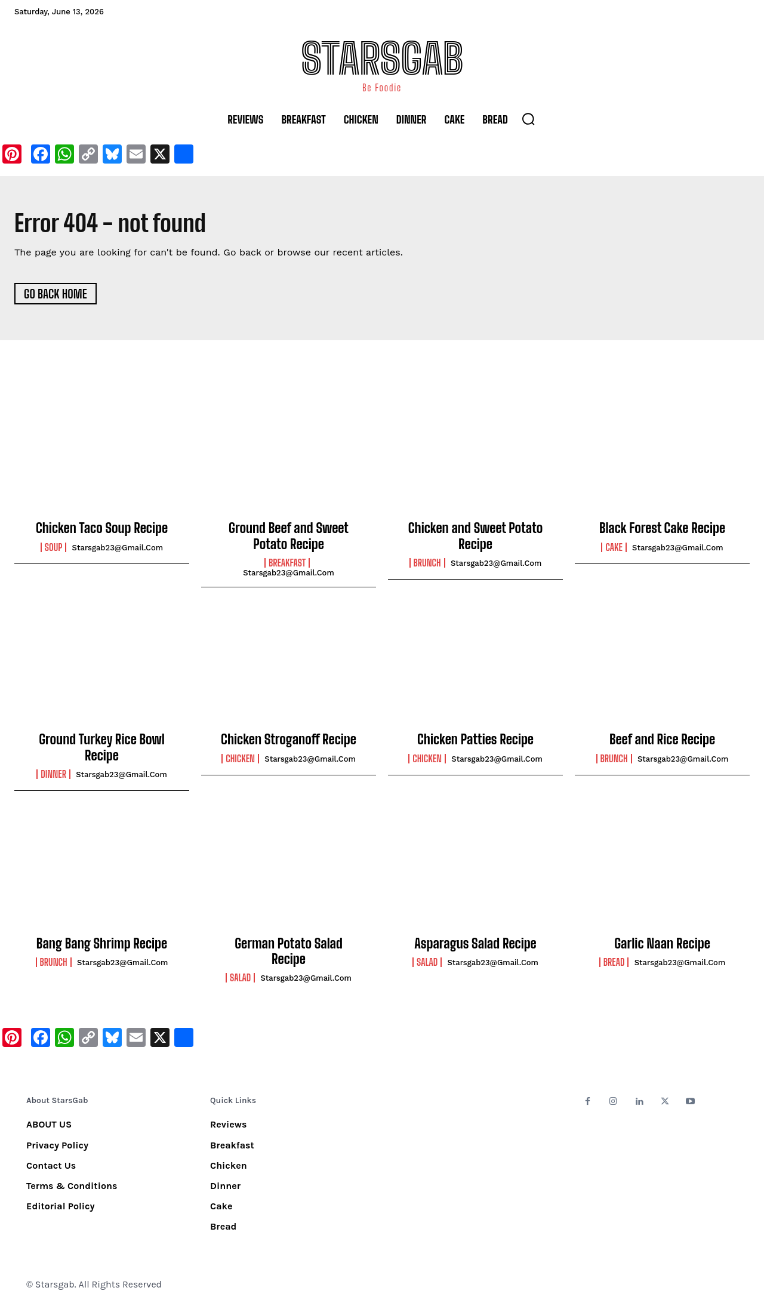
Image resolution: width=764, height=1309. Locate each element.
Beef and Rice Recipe (662, 742)
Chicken (240, 760)
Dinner (53, 776)
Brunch (427, 564)
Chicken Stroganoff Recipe (288, 742)
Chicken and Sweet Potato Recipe (475, 538)
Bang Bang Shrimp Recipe (101, 945)
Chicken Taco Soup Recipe (102, 530)
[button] (528, 118)
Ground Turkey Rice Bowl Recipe (102, 749)
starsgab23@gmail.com (118, 549)
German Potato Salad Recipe (289, 953)
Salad (240, 980)
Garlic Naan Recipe (662, 945)
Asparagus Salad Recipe (475, 945)
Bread (614, 964)
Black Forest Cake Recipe (662, 530)
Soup (54, 549)
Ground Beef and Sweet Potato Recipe (289, 538)
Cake (613, 549)
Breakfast (287, 564)
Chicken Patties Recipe (475, 742)
